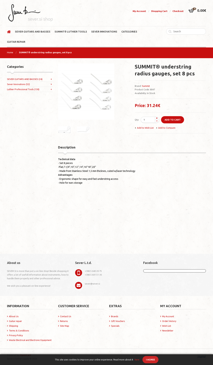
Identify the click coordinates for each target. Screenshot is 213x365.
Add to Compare (166, 128)
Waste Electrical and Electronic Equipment (30, 340)
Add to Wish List (145, 128)
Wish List (166, 326)
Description (66, 147)
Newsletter (167, 330)
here (137, 359)
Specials (115, 326)
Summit (146, 86)
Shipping (13, 326)
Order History (169, 321)
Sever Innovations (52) (18, 84)
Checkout (178, 11)
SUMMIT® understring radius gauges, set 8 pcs (45, 52)
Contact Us (65, 316)
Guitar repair (15, 321)
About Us (14, 316)
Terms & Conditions (19, 330)
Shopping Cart (159, 11)
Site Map (64, 326)
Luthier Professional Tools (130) (23, 89)
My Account (139, 11)
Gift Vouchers (118, 321)
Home (10, 52)
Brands (114, 316)
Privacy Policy (16, 335)
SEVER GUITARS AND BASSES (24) (24, 79)
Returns (64, 321)
